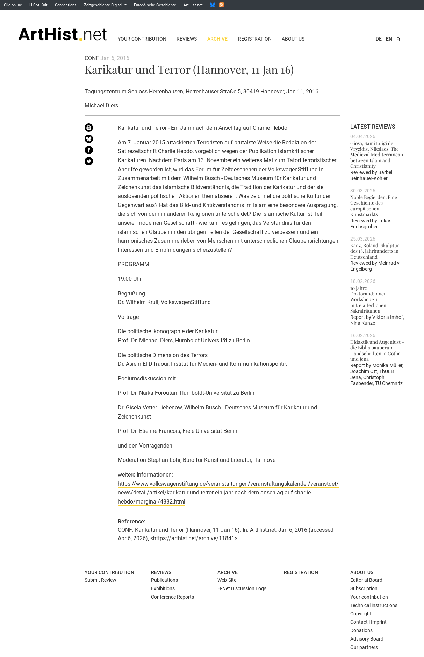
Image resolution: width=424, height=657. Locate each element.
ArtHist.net (193, 5)
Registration (255, 39)
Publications (164, 580)
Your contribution (142, 39)
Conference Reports (172, 597)
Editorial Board (366, 580)
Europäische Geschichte (155, 5)
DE (379, 39)
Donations (361, 630)
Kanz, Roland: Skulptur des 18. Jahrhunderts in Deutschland (374, 251)
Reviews (187, 39)
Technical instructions (373, 605)
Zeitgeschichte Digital (103, 5)
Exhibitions (163, 588)
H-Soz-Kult (38, 5)
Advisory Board (366, 639)
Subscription (364, 588)
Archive (217, 39)
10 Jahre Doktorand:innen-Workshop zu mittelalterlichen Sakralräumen (369, 299)
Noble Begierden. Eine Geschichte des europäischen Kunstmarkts (373, 205)
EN (389, 39)
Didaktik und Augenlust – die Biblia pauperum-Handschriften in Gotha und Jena (377, 350)
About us (293, 39)
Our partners (364, 647)
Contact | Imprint (368, 622)
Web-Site (226, 580)
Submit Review (100, 580)
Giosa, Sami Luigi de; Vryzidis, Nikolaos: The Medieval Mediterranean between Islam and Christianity (376, 154)
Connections (66, 5)
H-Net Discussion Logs (241, 588)
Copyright (361, 613)
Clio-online (13, 5)
